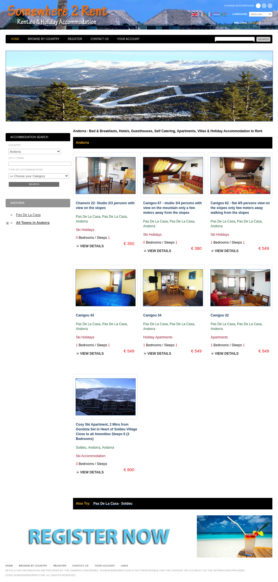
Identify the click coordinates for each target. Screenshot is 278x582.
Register (75, 39)
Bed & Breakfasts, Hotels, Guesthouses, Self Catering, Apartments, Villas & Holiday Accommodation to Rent (64, 15)
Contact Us (100, 39)
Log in (254, 22)
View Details (92, 246)
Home (15, 39)
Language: (240, 14)
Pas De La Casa (28, 215)
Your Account (128, 39)
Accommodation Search (29, 137)
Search (34, 184)
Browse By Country (43, 39)
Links (124, 565)
